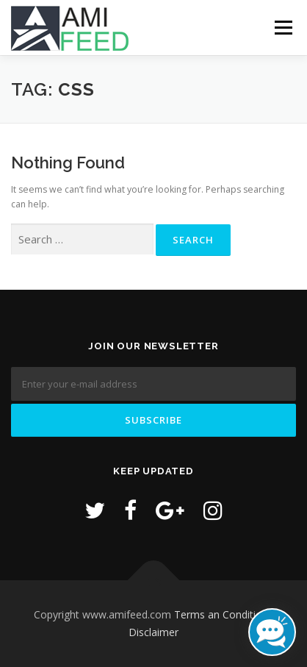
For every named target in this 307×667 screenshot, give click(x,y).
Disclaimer (153, 632)
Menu (282, 27)
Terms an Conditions (223, 614)
